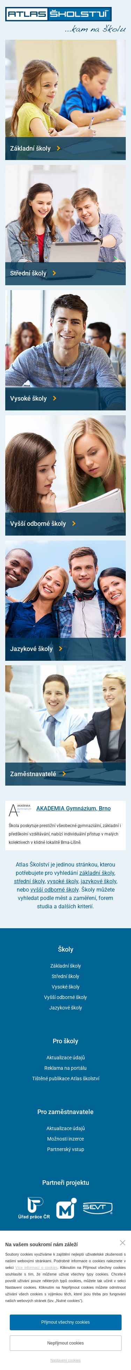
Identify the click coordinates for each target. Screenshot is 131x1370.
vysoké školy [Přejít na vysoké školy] (62, 881)
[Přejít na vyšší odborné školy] (65, 475)
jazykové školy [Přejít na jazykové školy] (98, 881)
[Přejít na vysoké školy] (65, 350)
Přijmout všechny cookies (65, 1322)
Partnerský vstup (65, 1149)
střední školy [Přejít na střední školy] (29, 881)
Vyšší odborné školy (65, 997)
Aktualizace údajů (65, 1057)
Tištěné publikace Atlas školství (65, 1078)
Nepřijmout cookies (65, 1343)
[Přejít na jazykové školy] (65, 600)
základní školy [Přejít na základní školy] (96, 873)
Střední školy (65, 976)
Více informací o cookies (36, 1267)
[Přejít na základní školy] (65, 100)
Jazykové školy (65, 1008)
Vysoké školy (66, 987)
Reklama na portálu (65, 1068)
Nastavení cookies (65, 1360)
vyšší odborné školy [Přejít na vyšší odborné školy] (54, 889)
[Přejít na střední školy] (65, 225)
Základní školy (65, 966)
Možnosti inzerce (65, 1139)
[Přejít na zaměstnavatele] (65, 725)
